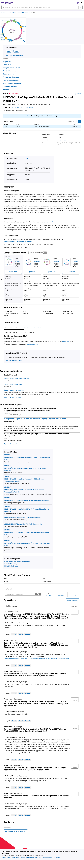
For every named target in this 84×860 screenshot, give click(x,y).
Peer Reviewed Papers (11, 80)
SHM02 (6, 524)
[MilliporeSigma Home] (9, 3)
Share (78, 94)
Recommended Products (12, 83)
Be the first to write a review (16, 831)
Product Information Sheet (13, 384)
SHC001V (7, 466)
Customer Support (32, 344)
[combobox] (42, 7)
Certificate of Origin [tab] (25, 327)
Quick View (13, 272)
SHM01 (6, 518)
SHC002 (7, 455)
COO (16, 51)
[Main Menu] (2, 3)
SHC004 (7, 498)
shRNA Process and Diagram (14, 390)
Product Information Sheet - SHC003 (16, 378)
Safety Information (10, 71)
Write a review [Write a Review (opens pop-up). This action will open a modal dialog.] (19, 107)
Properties (7, 62)
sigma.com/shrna (49, 222)
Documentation (8, 74)
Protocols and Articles (11, 77)
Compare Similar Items (11, 68)
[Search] (80, 7)
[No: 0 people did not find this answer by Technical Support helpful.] (21, 634)
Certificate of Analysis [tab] (11, 327)
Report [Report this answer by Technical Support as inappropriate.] (27, 634)
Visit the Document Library (14, 360)
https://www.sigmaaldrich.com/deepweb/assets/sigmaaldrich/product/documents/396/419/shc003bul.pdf (37, 658)
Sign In (29, 116)
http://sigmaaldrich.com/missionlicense (18, 241)
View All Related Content (12, 398)
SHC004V (7, 506)
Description (7, 65)
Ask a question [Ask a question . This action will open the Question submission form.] (29, 107)
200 (26, 159)
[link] (8, 589)
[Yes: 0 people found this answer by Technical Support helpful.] (14, 634)
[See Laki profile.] (5, 611)
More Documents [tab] (37, 327)
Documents (65, 341)
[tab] (5, 13)
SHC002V (7, 476)
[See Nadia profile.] (6, 640)
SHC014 (7, 541)
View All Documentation (14, 56)
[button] (75, 612)
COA (8, 51)
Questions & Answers (10, 86)
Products (3, 13)
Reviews (6, 89)
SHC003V (7, 487)
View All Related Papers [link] (12, 444)
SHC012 (7, 530)
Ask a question (72, 600)
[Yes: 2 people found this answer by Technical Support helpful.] (14, 693)
